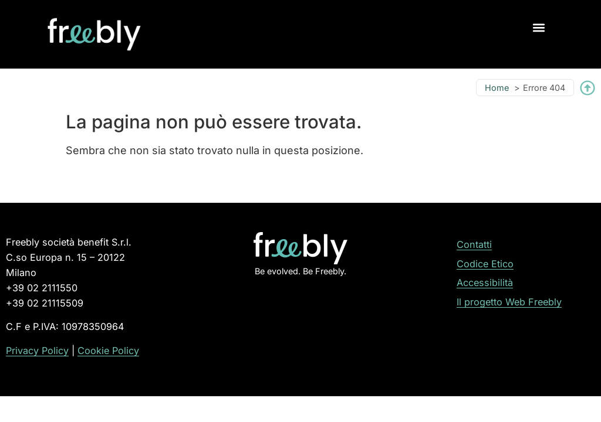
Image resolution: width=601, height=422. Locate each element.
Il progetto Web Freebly (509, 302)
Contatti (474, 244)
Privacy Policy (37, 350)
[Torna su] (587, 88)
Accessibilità (485, 282)
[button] (539, 27)
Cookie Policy (108, 350)
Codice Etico (485, 264)
